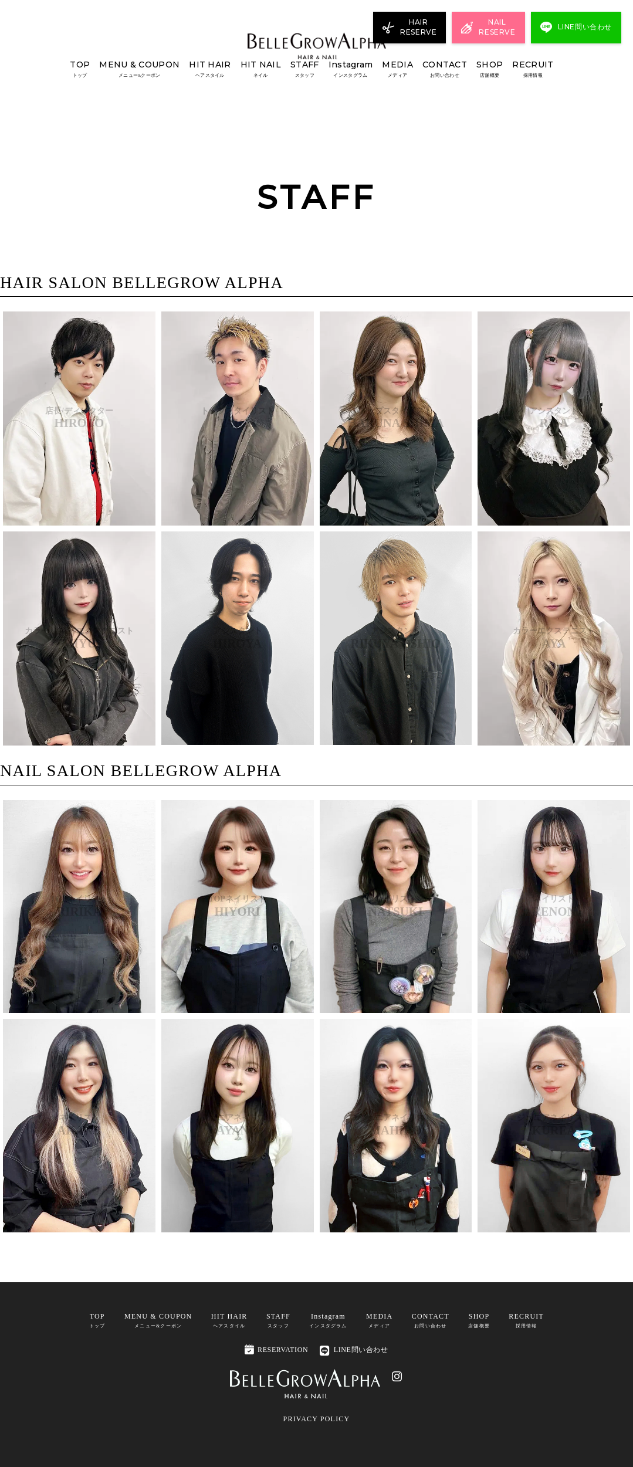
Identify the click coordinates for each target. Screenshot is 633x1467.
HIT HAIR (210, 69)
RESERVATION (276, 1349)
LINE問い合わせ (354, 1350)
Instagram (351, 69)
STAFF (304, 69)
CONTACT (444, 69)
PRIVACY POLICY (316, 1419)
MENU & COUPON (139, 69)
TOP (80, 69)
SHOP (489, 69)
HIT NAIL (261, 69)
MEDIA (397, 69)
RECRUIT (532, 69)
